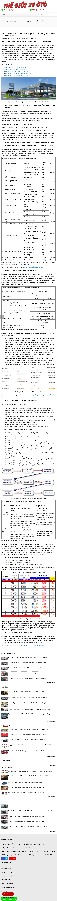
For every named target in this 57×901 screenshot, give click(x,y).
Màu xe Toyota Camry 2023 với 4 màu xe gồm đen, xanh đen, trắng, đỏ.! (26, 792)
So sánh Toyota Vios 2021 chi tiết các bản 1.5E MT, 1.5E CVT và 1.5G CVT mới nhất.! (30, 709)
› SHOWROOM (6, 868)
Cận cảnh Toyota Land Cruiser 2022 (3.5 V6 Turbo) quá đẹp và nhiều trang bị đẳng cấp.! (30, 811)
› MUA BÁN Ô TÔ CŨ (7, 884)
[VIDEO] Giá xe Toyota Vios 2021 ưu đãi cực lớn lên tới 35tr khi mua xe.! (26, 816)
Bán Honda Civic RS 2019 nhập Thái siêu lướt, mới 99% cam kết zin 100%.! (27, 657)
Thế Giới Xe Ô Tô (12, 38)
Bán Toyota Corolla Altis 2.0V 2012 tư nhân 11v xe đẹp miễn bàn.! (25, 673)
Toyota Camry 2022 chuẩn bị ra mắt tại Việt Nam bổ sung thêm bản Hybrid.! (27, 697)
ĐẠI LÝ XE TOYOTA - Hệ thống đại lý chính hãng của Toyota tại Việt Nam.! (27, 20)
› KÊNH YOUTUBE (7, 891)
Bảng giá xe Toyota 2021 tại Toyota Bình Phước (22, 142)
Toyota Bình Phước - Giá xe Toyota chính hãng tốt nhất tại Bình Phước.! (28, 34)
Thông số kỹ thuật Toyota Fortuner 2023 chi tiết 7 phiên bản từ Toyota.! (26, 787)
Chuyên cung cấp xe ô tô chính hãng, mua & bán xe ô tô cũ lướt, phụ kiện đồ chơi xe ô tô (28, 851)
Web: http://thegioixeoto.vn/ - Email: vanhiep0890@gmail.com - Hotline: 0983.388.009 (27, 855)
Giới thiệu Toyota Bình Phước (16, 105)
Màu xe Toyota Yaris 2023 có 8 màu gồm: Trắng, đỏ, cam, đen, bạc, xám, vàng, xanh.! (30, 771)
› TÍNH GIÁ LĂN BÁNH (8, 888)
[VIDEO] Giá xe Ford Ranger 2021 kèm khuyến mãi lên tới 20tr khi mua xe (27, 821)
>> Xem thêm (51, 683)
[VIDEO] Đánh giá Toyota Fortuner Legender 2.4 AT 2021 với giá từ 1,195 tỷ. (27, 826)
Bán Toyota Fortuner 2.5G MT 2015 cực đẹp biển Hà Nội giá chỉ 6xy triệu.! (27, 678)
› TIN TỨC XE (5, 880)
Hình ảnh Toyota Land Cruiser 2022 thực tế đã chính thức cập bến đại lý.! (27, 703)
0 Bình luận (33, 38)
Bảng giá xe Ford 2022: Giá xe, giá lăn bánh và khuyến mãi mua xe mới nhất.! (28, 734)
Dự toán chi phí (8, 894)
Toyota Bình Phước (8, 41)
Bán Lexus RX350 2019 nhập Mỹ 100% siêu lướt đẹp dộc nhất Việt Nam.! (27, 662)
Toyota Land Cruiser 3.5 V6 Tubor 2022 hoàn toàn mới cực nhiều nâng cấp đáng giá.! (30, 714)
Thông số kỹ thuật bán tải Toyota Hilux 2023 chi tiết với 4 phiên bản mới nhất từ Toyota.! (30, 776)
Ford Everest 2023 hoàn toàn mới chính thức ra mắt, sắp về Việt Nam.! (26, 691)
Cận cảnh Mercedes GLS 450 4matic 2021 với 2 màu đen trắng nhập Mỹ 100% (28, 805)
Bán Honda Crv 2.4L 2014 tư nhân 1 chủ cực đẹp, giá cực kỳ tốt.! (24, 668)
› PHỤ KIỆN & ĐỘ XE (7, 876)
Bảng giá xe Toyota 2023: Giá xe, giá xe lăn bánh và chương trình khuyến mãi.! (28, 729)
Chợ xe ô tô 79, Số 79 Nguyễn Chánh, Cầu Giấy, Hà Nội (19, 848)
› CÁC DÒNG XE (6, 872)
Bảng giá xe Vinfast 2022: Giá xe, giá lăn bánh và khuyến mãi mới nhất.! (26, 751)
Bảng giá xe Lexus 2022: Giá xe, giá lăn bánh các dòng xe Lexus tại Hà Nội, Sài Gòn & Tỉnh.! (30, 745)
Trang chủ (4, 20)
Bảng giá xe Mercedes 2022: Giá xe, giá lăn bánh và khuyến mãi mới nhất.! (27, 739)
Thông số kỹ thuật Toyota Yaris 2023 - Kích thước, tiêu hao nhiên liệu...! (26, 782)
